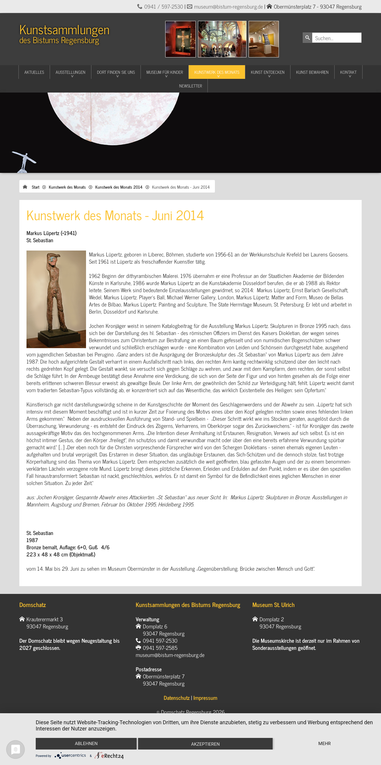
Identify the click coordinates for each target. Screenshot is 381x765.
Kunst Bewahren (312, 71)
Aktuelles (34, 71)
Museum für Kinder (164, 71)
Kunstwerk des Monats (216, 71)
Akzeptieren (205, 744)
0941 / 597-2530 (163, 6)
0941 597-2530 (160, 640)
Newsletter (190, 85)
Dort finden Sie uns (116, 71)
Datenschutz (177, 697)
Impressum (205, 697)
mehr (324, 743)
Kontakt (348, 71)
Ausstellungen (70, 71)
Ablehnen (86, 743)
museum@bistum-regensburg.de (228, 6)
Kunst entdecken (268, 71)
